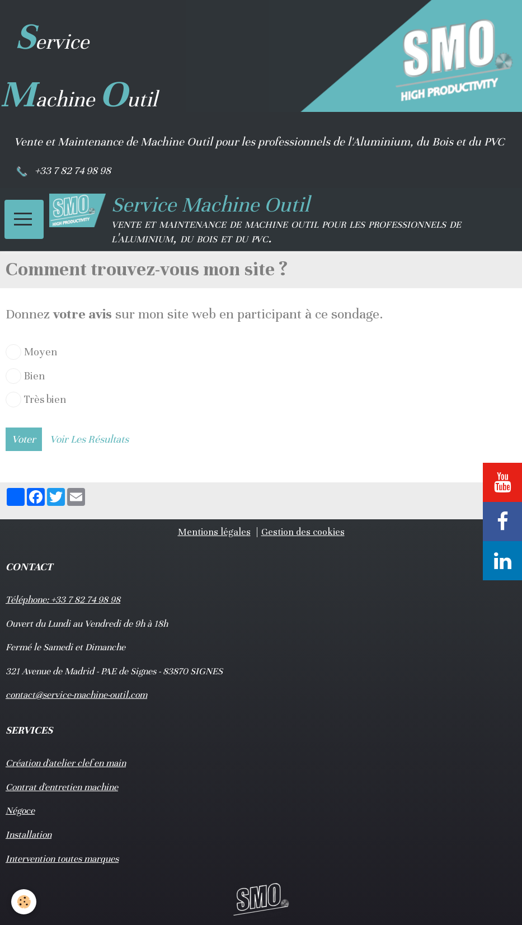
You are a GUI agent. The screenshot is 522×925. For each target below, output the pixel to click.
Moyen (31, 352)
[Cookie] (23, 901)
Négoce (20, 810)
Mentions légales (214, 532)
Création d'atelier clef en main (66, 763)
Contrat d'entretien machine (62, 787)
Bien (25, 376)
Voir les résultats (89, 439)
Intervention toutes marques (62, 859)
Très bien (36, 399)
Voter (24, 439)
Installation (28, 835)
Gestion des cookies (303, 532)
